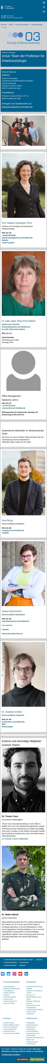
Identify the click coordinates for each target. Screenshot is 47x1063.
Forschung (7, 1018)
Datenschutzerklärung (10, 962)
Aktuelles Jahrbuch (9, 992)
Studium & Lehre (32, 1018)
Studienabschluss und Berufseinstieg (33, 1034)
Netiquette (22, 965)
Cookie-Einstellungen (10, 965)
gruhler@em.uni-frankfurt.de (13, 722)
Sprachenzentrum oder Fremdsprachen (33, 1006)
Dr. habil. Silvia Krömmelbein (13, 329)
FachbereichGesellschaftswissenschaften (14, 16)
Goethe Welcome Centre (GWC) (34, 998)
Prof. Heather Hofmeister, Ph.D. (17, 223)
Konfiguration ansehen (11, 1055)
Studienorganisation (32, 1031)
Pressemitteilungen (9, 986)
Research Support (9, 1022)
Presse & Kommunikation (12, 982)
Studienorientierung (32, 1025)
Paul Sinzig (7, 520)
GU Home (4, 24)
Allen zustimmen (37, 1059)
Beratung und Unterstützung (35, 1037)
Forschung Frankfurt (10, 997)
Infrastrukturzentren (9, 1031)
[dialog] (23, 1055)
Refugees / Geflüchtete (33, 1001)
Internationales (31, 982)
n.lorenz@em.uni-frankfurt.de (13, 408)
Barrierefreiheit (24, 962)
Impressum (39, 959)
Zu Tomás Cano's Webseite (15, 839)
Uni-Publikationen (9, 990)
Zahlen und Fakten (9, 1003)
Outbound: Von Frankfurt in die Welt (34, 992)
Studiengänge (31, 1022)
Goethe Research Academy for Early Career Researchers (35, 1011)
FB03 (11, 24)
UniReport (7, 995)
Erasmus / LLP (31, 995)
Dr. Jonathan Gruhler (12, 712)
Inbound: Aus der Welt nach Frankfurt (35, 987)
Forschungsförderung (10, 1029)
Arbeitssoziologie (37, 24)
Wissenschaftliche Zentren (11, 1025)
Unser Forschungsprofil (10, 1027)
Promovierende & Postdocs (12, 1033)
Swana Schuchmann (12, 611)
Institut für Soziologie (22, 24)
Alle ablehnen (22, 1059)
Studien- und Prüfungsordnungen (32, 1040)
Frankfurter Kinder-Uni (10, 1001)
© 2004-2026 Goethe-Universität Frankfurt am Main (18, 959)
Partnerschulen (31, 1044)
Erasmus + (30, 1003)
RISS (4, 724)
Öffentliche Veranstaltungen (12, 988)
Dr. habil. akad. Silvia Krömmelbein (18, 321)
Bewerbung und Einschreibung (31, 1028)
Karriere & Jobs (8, 999)
